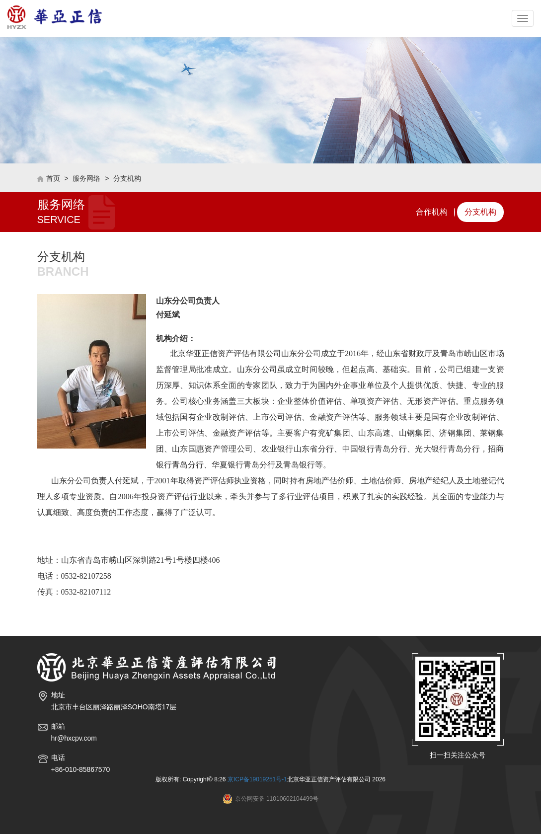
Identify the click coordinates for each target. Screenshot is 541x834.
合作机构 (432, 212)
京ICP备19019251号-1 (257, 779)
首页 (53, 178)
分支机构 (127, 178)
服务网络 (86, 178)
